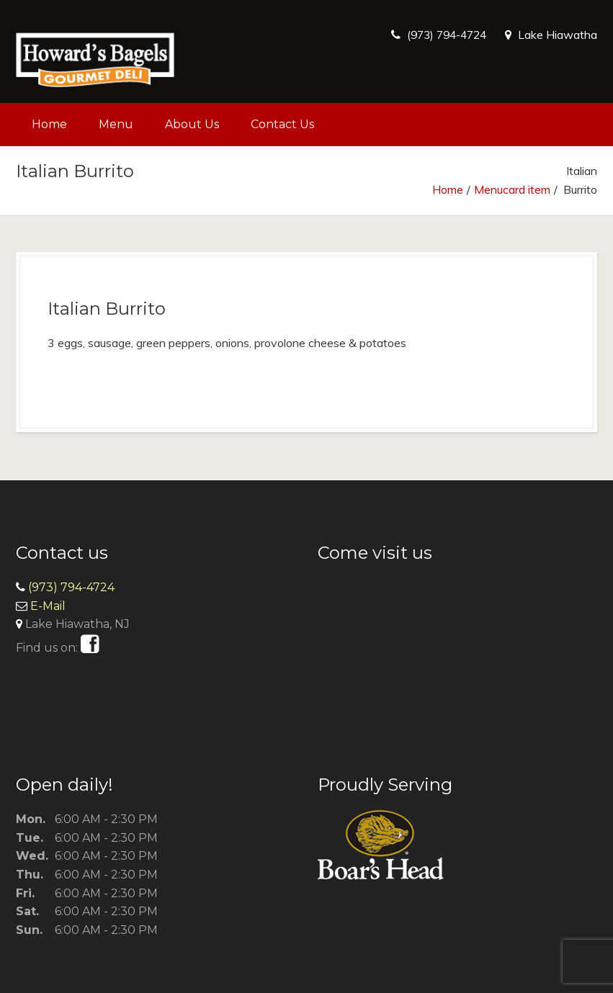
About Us (192, 124)
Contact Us (282, 124)
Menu (116, 124)
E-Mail (48, 606)
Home (49, 124)
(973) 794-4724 (442, 34)
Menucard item (512, 189)
